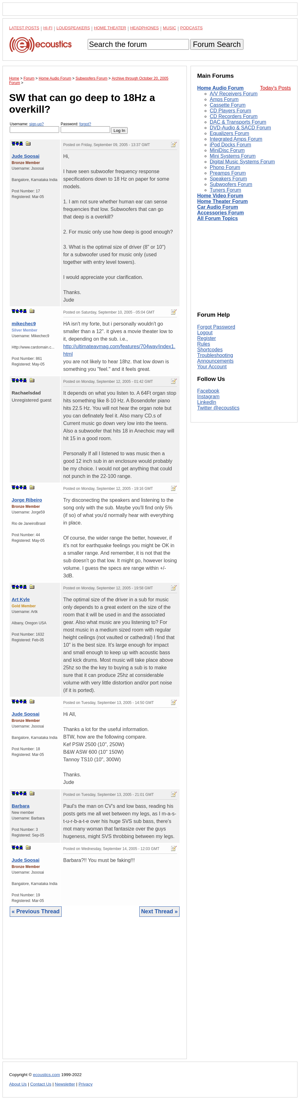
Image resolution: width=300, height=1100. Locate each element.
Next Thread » (159, 911)
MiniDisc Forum (227, 150)
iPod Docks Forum (230, 144)
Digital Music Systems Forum (242, 161)
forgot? (85, 124)
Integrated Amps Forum (236, 139)
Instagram (208, 396)
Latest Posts (24, 28)
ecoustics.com (46, 1074)
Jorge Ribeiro (27, 499)
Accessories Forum (220, 212)
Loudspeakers (73, 28)
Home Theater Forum (222, 201)
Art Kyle (21, 599)
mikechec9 (24, 323)
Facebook (208, 391)
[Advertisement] (94, 992)
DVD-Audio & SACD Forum (240, 127)
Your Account (212, 366)
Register (206, 338)
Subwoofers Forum (231, 184)
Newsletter (65, 1084)
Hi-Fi (48, 28)
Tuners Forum (225, 190)
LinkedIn (206, 402)
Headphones (144, 28)
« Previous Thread (36, 911)
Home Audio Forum (220, 88)
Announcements (215, 361)
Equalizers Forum (229, 133)
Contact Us (40, 1084)
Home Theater (110, 28)
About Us (18, 1084)
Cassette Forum (228, 105)
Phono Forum (225, 167)
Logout (205, 332)
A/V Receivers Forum (234, 93)
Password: (85, 127)
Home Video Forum (220, 195)
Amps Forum (224, 99)
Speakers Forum (228, 178)
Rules (203, 344)
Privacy (86, 1084)
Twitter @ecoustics (218, 408)
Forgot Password (216, 327)
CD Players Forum (230, 110)
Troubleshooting (215, 355)
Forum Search (217, 44)
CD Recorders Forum (234, 116)
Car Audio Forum (217, 207)
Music (169, 28)
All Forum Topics (217, 218)
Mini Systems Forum (233, 156)
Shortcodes (210, 349)
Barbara (21, 805)
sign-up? (36, 124)
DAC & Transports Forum (238, 122)
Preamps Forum (228, 173)
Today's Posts (275, 88)
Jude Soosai (25, 156)
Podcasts (191, 28)
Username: (34, 127)
